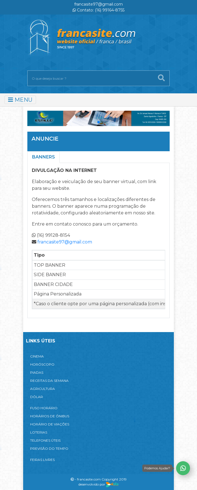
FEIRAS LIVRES (42, 460)
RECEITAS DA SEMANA (49, 380)
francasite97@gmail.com (98, 4)
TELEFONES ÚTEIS (45, 440)
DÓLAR (36, 397)
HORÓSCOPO (42, 364)
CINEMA (37, 356)
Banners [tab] (43, 157)
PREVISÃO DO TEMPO (49, 448)
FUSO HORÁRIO (43, 408)
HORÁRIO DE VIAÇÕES (49, 424)
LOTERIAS (38, 432)
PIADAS (36, 372)
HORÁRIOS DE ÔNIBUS (49, 416)
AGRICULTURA (42, 389)
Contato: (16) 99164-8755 (98, 10)
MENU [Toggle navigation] (20, 99)
